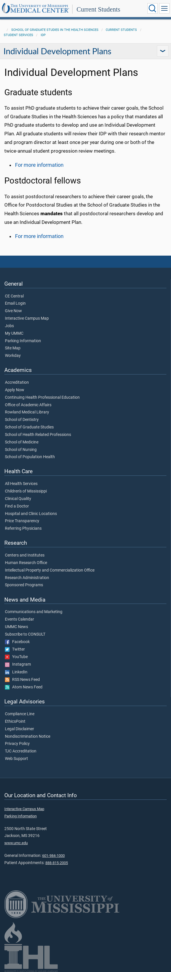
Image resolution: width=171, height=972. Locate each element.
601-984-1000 (53, 855)
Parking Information (23, 341)
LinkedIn (16, 672)
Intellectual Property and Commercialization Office (49, 570)
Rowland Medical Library (27, 412)
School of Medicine (21, 442)
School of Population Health (30, 457)
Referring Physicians (23, 528)
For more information (39, 165)
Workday (13, 355)
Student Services (18, 35)
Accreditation (17, 382)
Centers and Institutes (24, 555)
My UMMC (14, 333)
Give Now (13, 311)
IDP (43, 35)
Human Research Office (26, 563)
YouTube (16, 657)
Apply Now (14, 390)
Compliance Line (19, 714)
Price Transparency (22, 521)
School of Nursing (21, 449)
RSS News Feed (22, 679)
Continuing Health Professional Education (42, 397)
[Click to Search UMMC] (152, 8)
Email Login (15, 303)
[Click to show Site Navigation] (164, 8)
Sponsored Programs (24, 585)
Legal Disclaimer (19, 729)
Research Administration (27, 578)
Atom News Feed (23, 687)
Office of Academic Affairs (28, 405)
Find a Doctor (17, 506)
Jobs (9, 326)
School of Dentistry (22, 419)
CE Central (14, 296)
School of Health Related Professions (38, 434)
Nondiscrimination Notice (27, 736)
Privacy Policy (17, 743)
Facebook (17, 642)
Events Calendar (19, 619)
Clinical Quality (18, 499)
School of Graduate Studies (29, 427)
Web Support (16, 758)
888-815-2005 (56, 863)
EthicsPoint (15, 721)
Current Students (98, 9)
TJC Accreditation (20, 751)
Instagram (18, 664)
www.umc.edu (16, 843)
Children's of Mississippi (26, 491)
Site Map (13, 348)
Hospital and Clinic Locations (31, 514)
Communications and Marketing (33, 612)
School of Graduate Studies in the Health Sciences (54, 30)
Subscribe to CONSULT (25, 634)
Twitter (15, 649)
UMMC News (16, 627)
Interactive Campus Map (27, 318)
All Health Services (21, 484)
